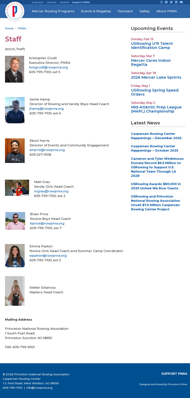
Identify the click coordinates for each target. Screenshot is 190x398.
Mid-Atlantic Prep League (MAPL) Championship (156, 109)
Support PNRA (81, 2)
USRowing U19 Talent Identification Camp (152, 45)
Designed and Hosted (152, 384)
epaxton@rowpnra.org (48, 255)
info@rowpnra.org (39, 387)
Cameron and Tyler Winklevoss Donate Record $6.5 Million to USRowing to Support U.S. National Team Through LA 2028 (157, 167)
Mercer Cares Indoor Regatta (151, 62)
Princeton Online (177, 384)
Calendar (51, 2)
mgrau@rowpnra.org (51, 191)
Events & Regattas (96, 11)
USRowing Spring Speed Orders (154, 92)
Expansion (37, 2)
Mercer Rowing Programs (53, 11)
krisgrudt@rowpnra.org (48, 67)
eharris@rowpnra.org (47, 150)
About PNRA (166, 11)
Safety (145, 11)
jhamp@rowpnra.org (47, 108)
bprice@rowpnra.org (47, 223)
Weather (65, 2)
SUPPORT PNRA (174, 373)
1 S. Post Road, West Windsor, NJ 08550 (31, 383)
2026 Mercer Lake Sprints (156, 77)
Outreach (125, 11)
